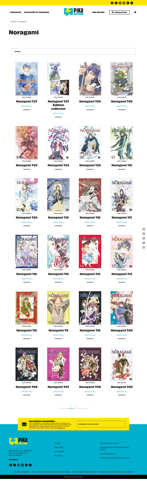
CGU (34, 472)
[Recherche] (135, 12)
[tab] (16, 12)
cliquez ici (61, 428)
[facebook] (112, 3)
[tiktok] (132, 3)
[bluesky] (120, 3)
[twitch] (128, 3)
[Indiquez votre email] (98, 424)
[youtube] (124, 3)
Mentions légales (22, 472)
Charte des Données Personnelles (54, 472)
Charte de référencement (84, 472)
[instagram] (116, 3)
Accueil (13, 22)
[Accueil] (73, 12)
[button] (119, 12)
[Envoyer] (123, 424)
